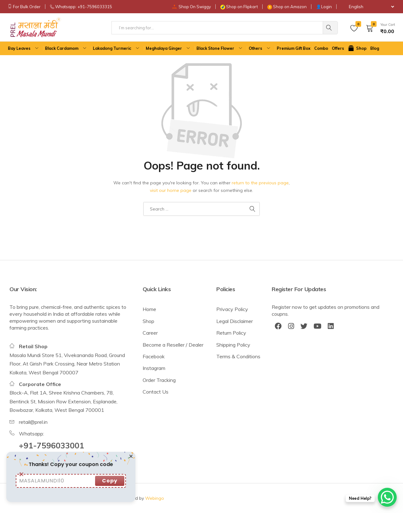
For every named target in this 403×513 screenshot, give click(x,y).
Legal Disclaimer (234, 321)
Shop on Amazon (290, 6)
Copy (109, 480)
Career (150, 333)
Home (149, 309)
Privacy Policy (232, 309)
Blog (374, 48)
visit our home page (170, 190)
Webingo (154, 498)
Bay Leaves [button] (24, 48)
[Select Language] (368, 6)
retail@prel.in (33, 422)
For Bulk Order (27, 6)
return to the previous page (260, 183)
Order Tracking (159, 380)
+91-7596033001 (51, 445)
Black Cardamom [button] (66, 48)
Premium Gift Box (293, 48)
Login (326, 6)
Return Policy (231, 333)
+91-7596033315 (94, 6)
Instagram (154, 368)
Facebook (154, 356)
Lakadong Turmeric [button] (117, 48)
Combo (321, 48)
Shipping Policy (233, 345)
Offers (338, 48)
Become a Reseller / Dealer (173, 345)
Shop (148, 321)
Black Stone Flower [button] (220, 48)
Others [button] (260, 48)
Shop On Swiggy (195, 6)
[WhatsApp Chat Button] (387, 497)
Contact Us (155, 392)
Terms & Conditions (238, 356)
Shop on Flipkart (242, 6)
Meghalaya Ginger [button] (168, 48)
